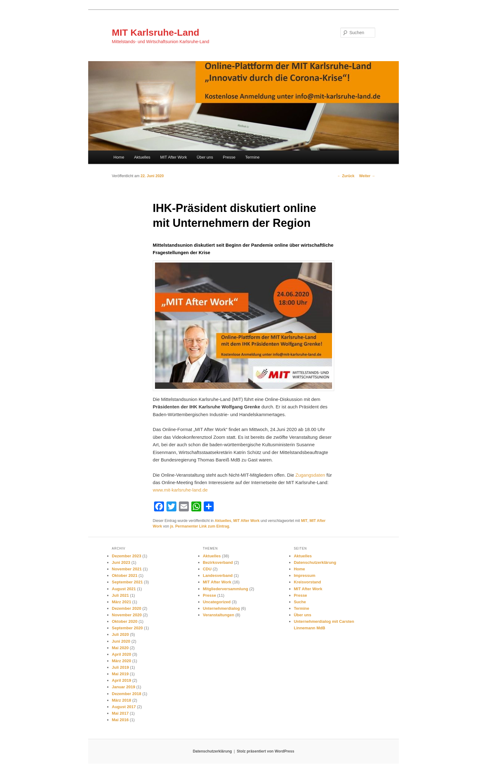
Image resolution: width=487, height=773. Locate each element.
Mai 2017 (120, 713)
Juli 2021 (120, 595)
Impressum (304, 575)
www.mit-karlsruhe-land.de (180, 489)
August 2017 (124, 706)
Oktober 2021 (124, 575)
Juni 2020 (121, 641)
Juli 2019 (120, 667)
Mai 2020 (120, 647)
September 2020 (127, 628)
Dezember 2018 (126, 693)
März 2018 (121, 700)
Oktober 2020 (124, 621)
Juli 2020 (120, 634)
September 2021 (127, 582)
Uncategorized (217, 602)
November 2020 (127, 615)
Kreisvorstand (307, 582)
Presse (229, 157)
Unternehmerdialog (221, 608)
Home (118, 157)
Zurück (345, 176)
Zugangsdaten (310, 475)
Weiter (367, 176)
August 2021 (124, 588)
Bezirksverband (218, 562)
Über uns (205, 157)
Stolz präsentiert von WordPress (265, 751)
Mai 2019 (120, 674)
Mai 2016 (120, 719)
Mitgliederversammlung (225, 588)
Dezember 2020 (126, 608)
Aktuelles (142, 157)
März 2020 (121, 660)
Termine (252, 157)
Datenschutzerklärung (315, 562)
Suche (300, 602)
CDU (207, 569)
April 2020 (121, 654)
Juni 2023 (121, 562)
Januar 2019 (123, 687)
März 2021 (121, 602)
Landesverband (218, 575)
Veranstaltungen (218, 615)
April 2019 (121, 680)
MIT (304, 521)
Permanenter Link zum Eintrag (202, 526)
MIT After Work (173, 157)
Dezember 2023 (126, 556)
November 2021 (127, 569)
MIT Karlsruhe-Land (155, 32)
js (171, 526)
